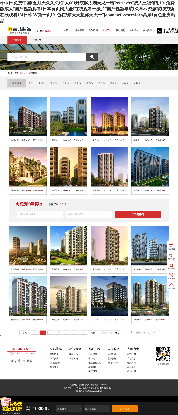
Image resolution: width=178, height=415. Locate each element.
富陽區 (137, 83)
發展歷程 (131, 363)
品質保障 (92, 354)
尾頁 (93, 332)
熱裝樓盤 (17, 40)
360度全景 (55, 363)
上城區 (41, 83)
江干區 (65, 83)
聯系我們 (131, 371)
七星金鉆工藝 (95, 363)
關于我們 (131, 354)
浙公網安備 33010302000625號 (89, 391)
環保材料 (92, 367)
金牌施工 (92, 358)
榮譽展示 (131, 358)
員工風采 (131, 367)
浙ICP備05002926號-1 (73, 388)
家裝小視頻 (113, 363)
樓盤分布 (73, 354)
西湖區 (89, 83)
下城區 (53, 83)
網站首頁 (23, 73)
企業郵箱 (105, 385)
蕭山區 (113, 83)
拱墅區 (77, 83)
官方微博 (73, 385)
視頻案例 (54, 367)
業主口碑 (92, 371)
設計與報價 (84, 385)
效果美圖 (54, 358)
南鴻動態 (112, 354)
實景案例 (54, 354)
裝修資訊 (112, 358)
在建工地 (36, 40)
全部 (31, 83)
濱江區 (101, 83)
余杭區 (125, 83)
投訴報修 (95, 385)
